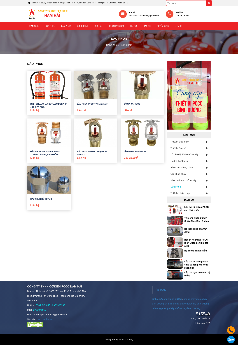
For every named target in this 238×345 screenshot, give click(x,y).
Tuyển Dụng (163, 26)
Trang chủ (34, 26)
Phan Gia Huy (126, 339)
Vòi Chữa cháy (178, 174)
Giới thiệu (50, 26)
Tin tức (133, 26)
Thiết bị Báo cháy (179, 141)
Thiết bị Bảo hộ (178, 148)
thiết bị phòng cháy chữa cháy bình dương (187, 303)
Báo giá (147, 26)
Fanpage (161, 289)
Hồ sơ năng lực (116, 26)
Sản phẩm (66, 26)
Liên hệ (178, 26)
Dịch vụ (98, 26)
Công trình (83, 26)
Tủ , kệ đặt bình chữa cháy (184, 154)
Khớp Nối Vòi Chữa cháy (183, 180)
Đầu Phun (175, 186)
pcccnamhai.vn (44, 319)
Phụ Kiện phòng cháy (181, 167)
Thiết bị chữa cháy (180, 193)
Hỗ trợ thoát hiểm (179, 161)
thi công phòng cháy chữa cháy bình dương (176, 308)
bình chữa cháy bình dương (167, 299)
